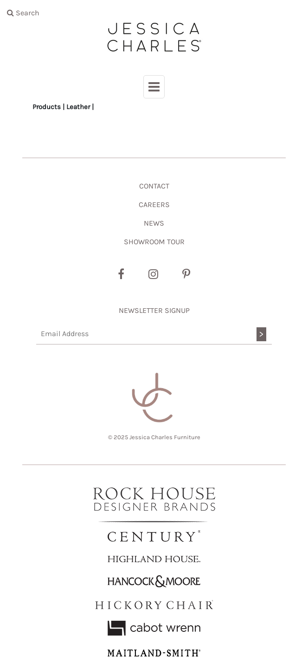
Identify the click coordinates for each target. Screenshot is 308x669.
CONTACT (154, 186)
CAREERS (154, 204)
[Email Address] (154, 334)
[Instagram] (153, 274)
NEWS (154, 223)
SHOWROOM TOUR (154, 241)
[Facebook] (121, 274)
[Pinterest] (186, 274)
